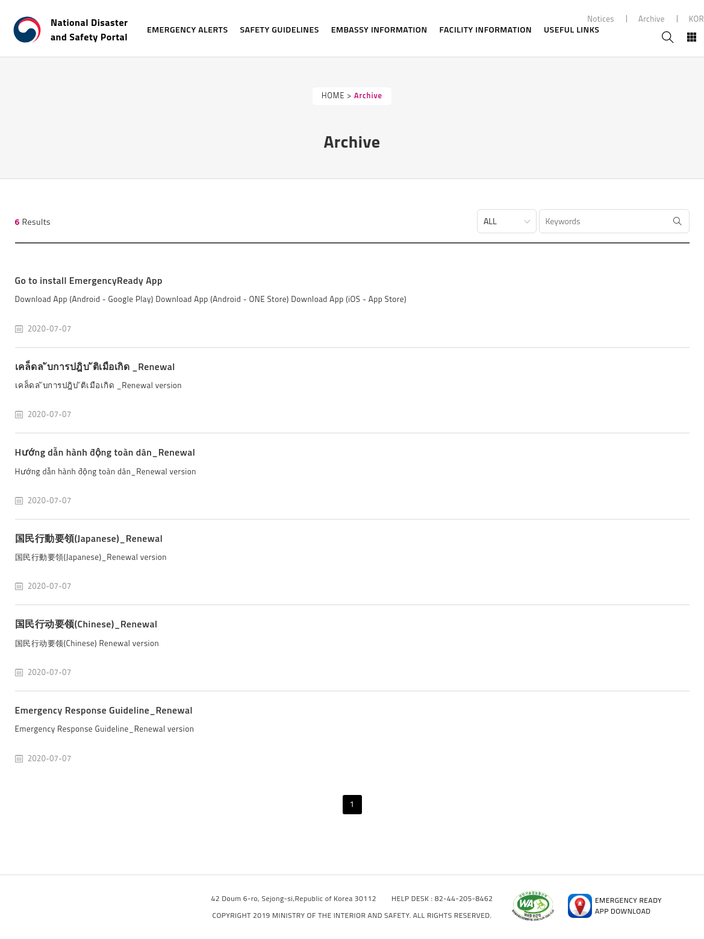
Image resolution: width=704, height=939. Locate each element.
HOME (333, 95)
